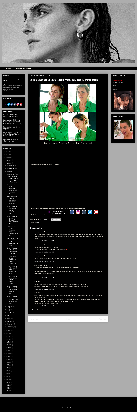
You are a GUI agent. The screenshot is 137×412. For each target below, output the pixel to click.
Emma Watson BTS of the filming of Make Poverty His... (12, 220)
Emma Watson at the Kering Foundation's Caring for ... (12, 250)
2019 (7, 336)
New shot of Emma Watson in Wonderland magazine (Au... (12, 189)
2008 (7, 368)
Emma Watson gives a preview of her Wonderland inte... (12, 299)
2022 (7, 163)
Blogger (72, 408)
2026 (7, 151)
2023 (7, 160)
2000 (7, 391)
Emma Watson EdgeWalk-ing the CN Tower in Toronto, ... (12, 179)
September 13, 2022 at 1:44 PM (44, 261)
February (10, 324)
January (10, 327)
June (9, 312)
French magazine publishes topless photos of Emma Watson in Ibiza (12, 134)
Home (8, 68)
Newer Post (34, 319)
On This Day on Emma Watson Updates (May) (10, 115)
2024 (7, 157)
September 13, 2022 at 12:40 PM (44, 252)
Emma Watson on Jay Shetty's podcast (10, 140)
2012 (7, 356)
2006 (7, 373)
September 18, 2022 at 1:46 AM (44, 289)
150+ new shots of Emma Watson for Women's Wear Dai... (12, 200)
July (8, 310)
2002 (7, 385)
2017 (7, 342)
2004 (7, 379)
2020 (7, 333)
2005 (7, 376)
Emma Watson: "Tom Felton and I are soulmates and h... (12, 210)
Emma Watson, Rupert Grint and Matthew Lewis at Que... (12, 289)
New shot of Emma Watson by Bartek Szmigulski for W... (12, 231)
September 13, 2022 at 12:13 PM (44, 241)
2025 (7, 154)
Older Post (102, 319)
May (9, 315)
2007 (7, 371)
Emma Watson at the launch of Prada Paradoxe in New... (12, 269)
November (11, 168)
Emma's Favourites (23, 68)
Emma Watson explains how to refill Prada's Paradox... (12, 279)
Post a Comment (37, 310)
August (9, 307)
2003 (7, 382)
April (9, 318)
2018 (7, 339)
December (11, 165)
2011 (7, 359)
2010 (7, 362)
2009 (7, 365)
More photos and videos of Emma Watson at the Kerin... (12, 241)
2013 (7, 353)
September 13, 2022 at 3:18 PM (44, 278)
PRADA (37, 222)
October (10, 171)
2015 (7, 348)
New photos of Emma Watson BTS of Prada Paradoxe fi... (12, 259)
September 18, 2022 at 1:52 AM (44, 306)
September (11, 174)
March (9, 321)
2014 (7, 350)
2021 (7, 330)
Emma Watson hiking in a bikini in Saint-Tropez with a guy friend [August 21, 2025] (12, 121)
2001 (7, 388)
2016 (7, 345)
